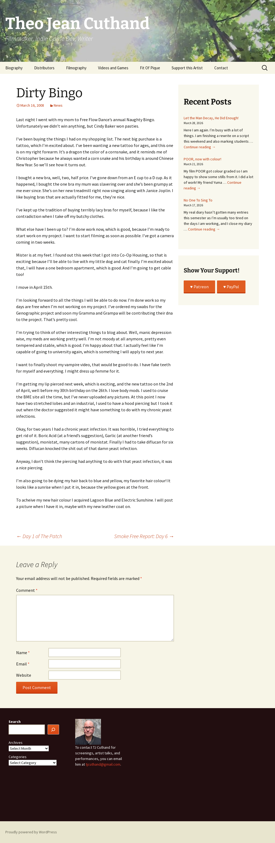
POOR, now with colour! (202, 159)
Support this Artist (187, 67)
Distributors (44, 67)
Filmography (76, 67)
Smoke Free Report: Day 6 (144, 536)
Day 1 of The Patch (39, 536)
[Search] (53, 729)
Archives (16, 742)
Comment (27, 590)
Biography (14, 67)
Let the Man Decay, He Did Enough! (211, 118)
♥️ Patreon (199, 286)
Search (15, 721)
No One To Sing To (198, 200)
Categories (18, 756)
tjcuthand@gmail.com (103, 764)
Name (23, 652)
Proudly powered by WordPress (31, 832)
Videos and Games (113, 67)
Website (23, 675)
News (58, 105)
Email (23, 664)
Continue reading (200, 147)
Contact (221, 67)
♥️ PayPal (231, 286)
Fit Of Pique (150, 67)
